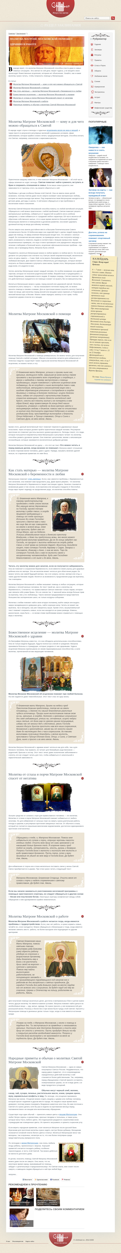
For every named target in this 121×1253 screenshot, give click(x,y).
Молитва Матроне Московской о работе (30, 101)
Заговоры (96, 49)
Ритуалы (96, 55)
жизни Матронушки (30, 1143)
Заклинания (20, 33)
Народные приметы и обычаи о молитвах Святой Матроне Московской (44, 105)
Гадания (96, 44)
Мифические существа (101, 108)
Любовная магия (99, 76)
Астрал (95, 97)
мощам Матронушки (68, 1114)
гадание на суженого (102, 379)
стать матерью (34, 479)
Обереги (96, 71)
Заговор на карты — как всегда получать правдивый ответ (100, 193)
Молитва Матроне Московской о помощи (31, 88)
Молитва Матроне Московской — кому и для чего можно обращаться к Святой (47, 84)
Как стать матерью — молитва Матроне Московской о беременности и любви (47, 91)
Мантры (96, 102)
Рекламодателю (17, 1241)
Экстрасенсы (98, 92)
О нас (8, 1241)
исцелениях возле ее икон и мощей (62, 130)
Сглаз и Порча (98, 65)
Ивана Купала (105, 377)
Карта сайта (30, 1241)
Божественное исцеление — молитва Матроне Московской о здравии (43, 95)
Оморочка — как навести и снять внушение (97, 150)
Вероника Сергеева (51, 63)
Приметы (96, 60)
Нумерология (98, 86)
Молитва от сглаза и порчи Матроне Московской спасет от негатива (43, 98)
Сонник (95, 81)
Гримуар (12, 33)
